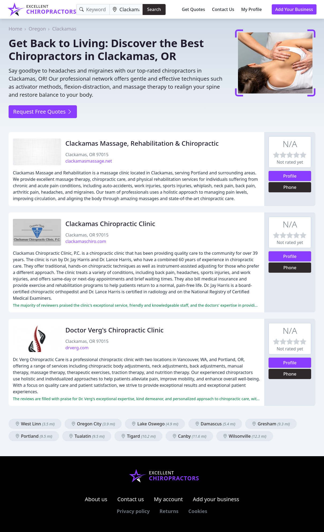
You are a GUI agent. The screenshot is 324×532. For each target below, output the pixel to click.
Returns (168, 511)
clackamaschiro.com (85, 241)
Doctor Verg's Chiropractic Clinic (114, 329)
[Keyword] (92, 9)
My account (168, 499)
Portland (33, 436)
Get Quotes (193, 9)
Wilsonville (244, 436)
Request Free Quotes (42, 111)
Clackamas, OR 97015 (87, 155)
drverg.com (77, 348)
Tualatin (87, 436)
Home (15, 28)
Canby (189, 436)
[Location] (126, 9)
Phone (289, 187)
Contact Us (223, 9)
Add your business (216, 499)
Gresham (271, 424)
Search (154, 9)
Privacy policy (133, 511)
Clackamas (64, 28)
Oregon (37, 28)
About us (96, 499)
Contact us (130, 499)
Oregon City (93, 424)
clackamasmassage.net (88, 161)
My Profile (251, 9)
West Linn (35, 424)
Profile (290, 176)
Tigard (138, 436)
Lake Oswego (155, 424)
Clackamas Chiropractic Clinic (110, 223)
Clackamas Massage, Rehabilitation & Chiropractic (142, 143)
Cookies (197, 511)
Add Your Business (294, 9)
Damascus (215, 424)
